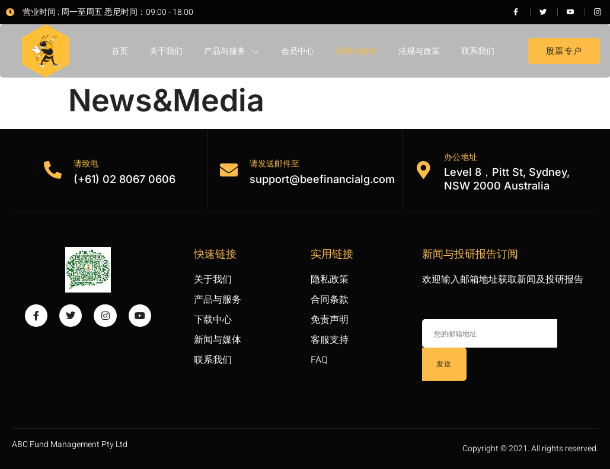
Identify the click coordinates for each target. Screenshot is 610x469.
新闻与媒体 (356, 51)
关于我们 (166, 51)
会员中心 (297, 51)
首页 (119, 51)
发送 (444, 363)
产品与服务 (232, 51)
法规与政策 (419, 51)
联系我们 (477, 51)
